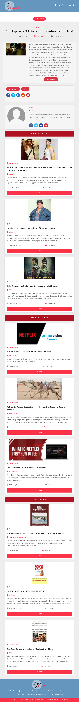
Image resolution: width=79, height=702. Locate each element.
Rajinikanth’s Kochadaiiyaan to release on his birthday (32, 286)
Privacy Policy (38, 700)
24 (25, 89)
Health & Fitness (51, 691)
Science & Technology (28, 691)
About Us (28, 700)
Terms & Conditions (52, 700)
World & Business (13, 691)
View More (51, 79)
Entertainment (39, 28)
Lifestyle (61, 691)
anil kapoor (13, 89)
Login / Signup (61, 5)
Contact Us (64, 700)
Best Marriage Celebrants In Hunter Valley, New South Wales (35, 533)
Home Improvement (57, 694)
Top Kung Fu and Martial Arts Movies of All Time (30, 649)
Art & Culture (20, 694)
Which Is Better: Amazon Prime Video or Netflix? (29, 351)
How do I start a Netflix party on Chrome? (26, 467)
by (39, 36)
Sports (40, 691)
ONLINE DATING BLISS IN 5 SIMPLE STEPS (26, 591)
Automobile (31, 694)
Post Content (40, 18)
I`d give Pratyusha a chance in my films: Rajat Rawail (31, 228)
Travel (69, 691)
